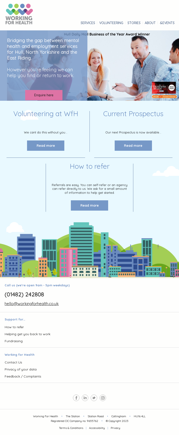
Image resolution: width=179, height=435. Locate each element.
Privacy (115, 428)
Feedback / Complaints (23, 376)
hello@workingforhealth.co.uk (32, 303)
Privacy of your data (21, 369)
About (150, 23)
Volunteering (111, 23)
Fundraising (14, 341)
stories (134, 23)
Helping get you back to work (27, 334)
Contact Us (13, 362)
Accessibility (97, 428)
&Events (167, 23)
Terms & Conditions (71, 428)
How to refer (14, 327)
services (88, 23)
